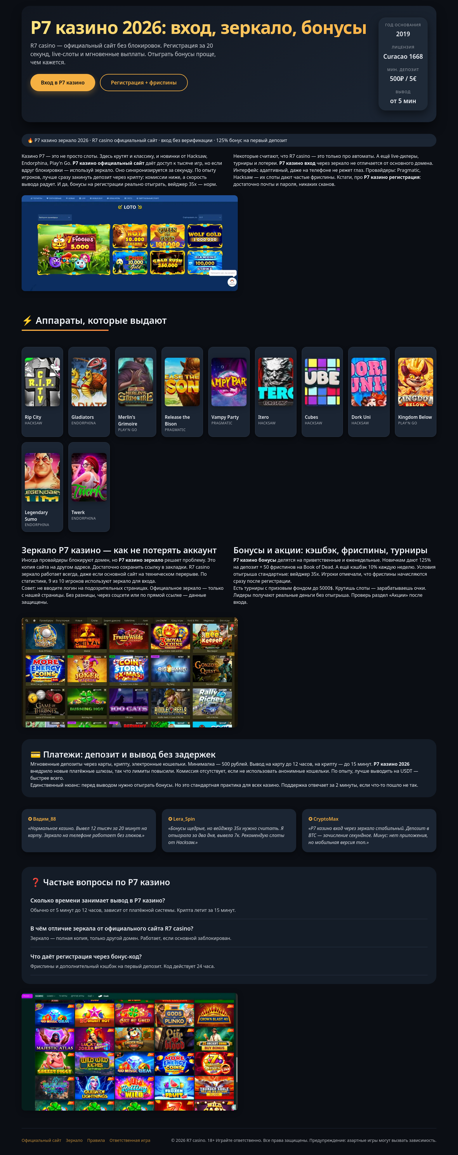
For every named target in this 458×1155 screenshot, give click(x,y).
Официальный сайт (41, 1140)
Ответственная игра (130, 1140)
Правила (96, 1140)
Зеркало (74, 1140)
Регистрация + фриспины (144, 82)
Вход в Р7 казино (63, 82)
